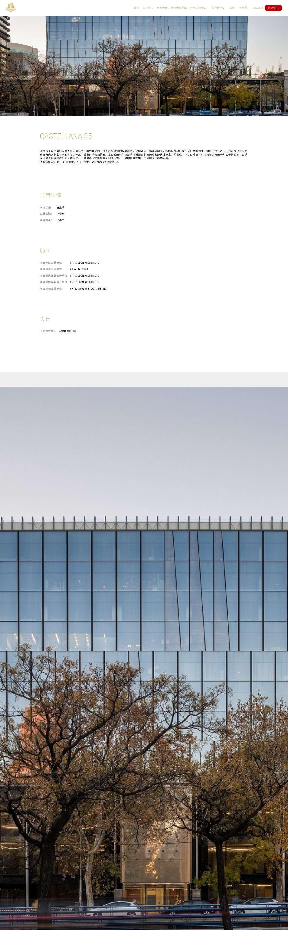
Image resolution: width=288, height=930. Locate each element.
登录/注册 (273, 7)
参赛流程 (162, 7)
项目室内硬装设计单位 (53, 275)
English (258, 7)
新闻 (233, 7)
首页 (137, 7)
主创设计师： (48, 330)
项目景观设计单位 (51, 269)
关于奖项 (148, 7)
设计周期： (47, 213)
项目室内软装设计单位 (53, 282)
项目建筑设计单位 (51, 262)
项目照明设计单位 (51, 288)
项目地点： (47, 220)
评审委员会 (197, 7)
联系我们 (244, 7)
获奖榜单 (217, 7)
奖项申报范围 (179, 7)
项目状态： (47, 207)
